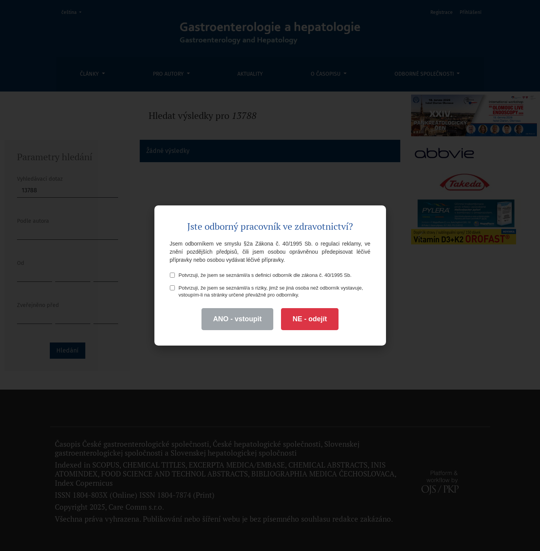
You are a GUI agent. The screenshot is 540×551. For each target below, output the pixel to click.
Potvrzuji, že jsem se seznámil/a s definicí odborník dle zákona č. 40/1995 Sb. (261, 275)
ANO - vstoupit (237, 319)
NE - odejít (310, 319)
